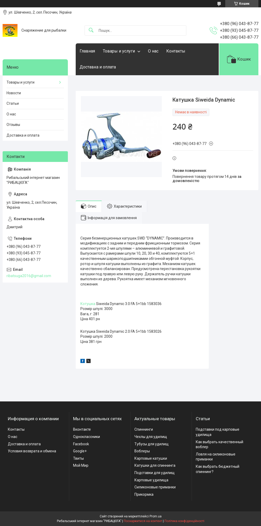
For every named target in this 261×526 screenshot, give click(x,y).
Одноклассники (86, 437)
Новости (14, 93)
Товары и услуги (119, 51)
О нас (153, 51)
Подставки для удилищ (154, 473)
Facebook (81, 444)
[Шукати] (91, 30)
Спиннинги (143, 429)
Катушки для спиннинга (154, 465)
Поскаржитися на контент (143, 521)
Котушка (87, 304)
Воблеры (142, 451)
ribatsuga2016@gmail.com (29, 276)
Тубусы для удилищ (151, 444)
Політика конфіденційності (184, 521)
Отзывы (13, 124)
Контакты (175, 51)
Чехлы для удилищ (150, 437)
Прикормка (143, 494)
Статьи (13, 103)
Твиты (78, 458)
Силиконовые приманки (155, 487)
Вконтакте (82, 429)
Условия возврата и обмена (32, 451)
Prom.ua (156, 516)
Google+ (80, 451)
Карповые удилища (151, 480)
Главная (87, 51)
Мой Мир (80, 465)
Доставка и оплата (98, 67)
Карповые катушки (150, 458)
